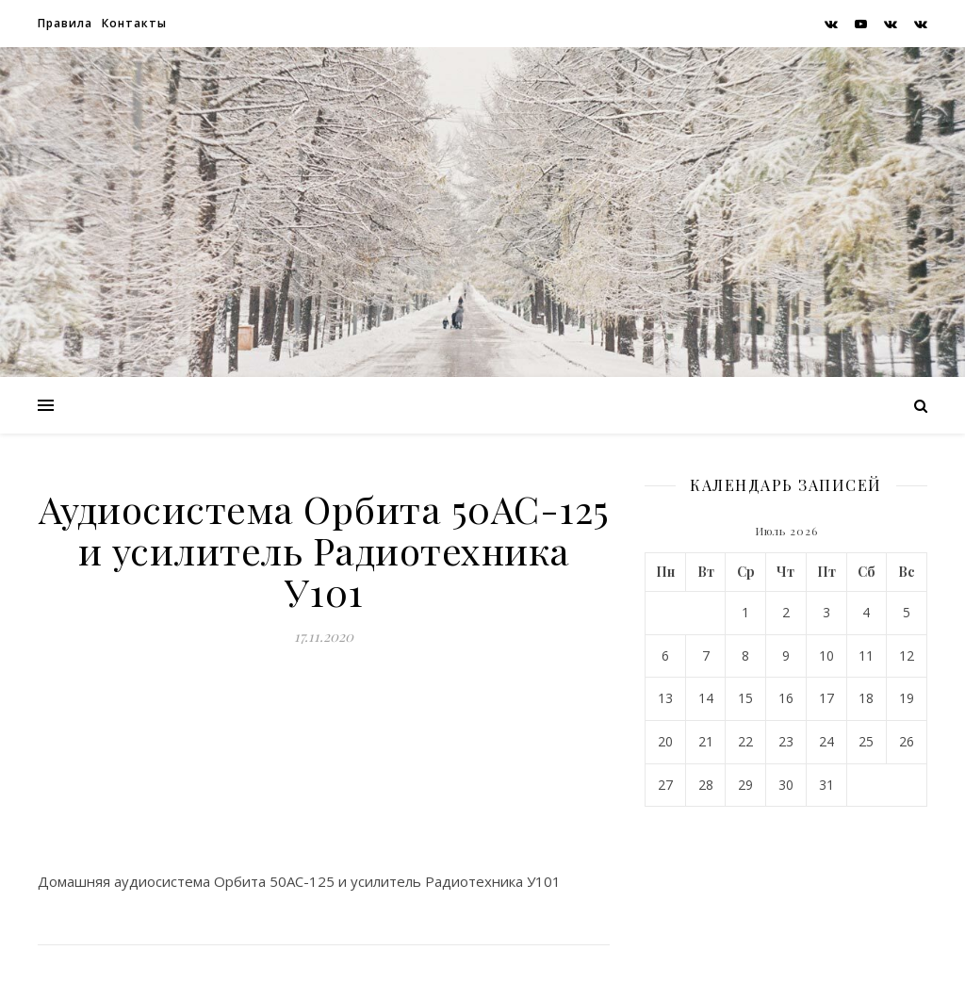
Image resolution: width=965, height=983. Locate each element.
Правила (65, 23)
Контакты (134, 23)
